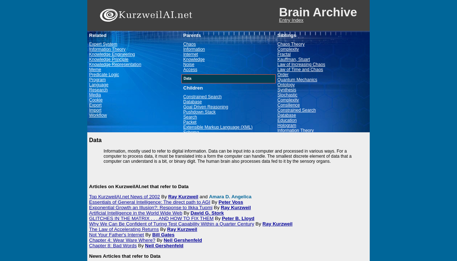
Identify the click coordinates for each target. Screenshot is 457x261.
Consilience (288, 105)
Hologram (286, 125)
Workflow (98, 115)
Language (98, 84)
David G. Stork (207, 213)
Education (287, 120)
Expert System (103, 44)
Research (98, 89)
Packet (190, 122)
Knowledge (194, 59)
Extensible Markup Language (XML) (217, 127)
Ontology (286, 84)
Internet (190, 54)
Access (190, 69)
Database (192, 101)
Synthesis (286, 89)
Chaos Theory (291, 44)
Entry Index (291, 20)
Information (194, 49)
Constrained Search (202, 96)
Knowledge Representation (115, 64)
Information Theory (107, 49)
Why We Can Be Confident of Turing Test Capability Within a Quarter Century (171, 224)
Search (190, 117)
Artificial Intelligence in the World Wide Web (135, 213)
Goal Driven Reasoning (205, 106)
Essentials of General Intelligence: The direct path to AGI (149, 202)
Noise (188, 64)
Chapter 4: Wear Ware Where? (122, 240)
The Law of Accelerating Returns (124, 229)
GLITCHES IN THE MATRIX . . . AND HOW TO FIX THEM (151, 218)
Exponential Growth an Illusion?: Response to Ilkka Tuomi (151, 207)
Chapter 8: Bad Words (113, 245)
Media (95, 95)
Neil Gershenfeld (183, 240)
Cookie (95, 100)
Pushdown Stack (199, 112)
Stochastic (287, 95)
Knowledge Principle (109, 59)
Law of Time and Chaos (300, 69)
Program (97, 79)
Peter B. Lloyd (238, 218)
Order (283, 74)
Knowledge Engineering (112, 54)
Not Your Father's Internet (116, 234)
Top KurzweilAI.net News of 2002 (124, 196)
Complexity (288, 49)
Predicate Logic (104, 74)
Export (95, 105)
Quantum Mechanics (297, 79)
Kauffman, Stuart (293, 59)
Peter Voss (231, 202)
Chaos (189, 44)
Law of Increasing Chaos (301, 64)
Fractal (284, 54)
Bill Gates (163, 234)
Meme (95, 69)
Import (95, 110)
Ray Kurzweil (183, 196)
